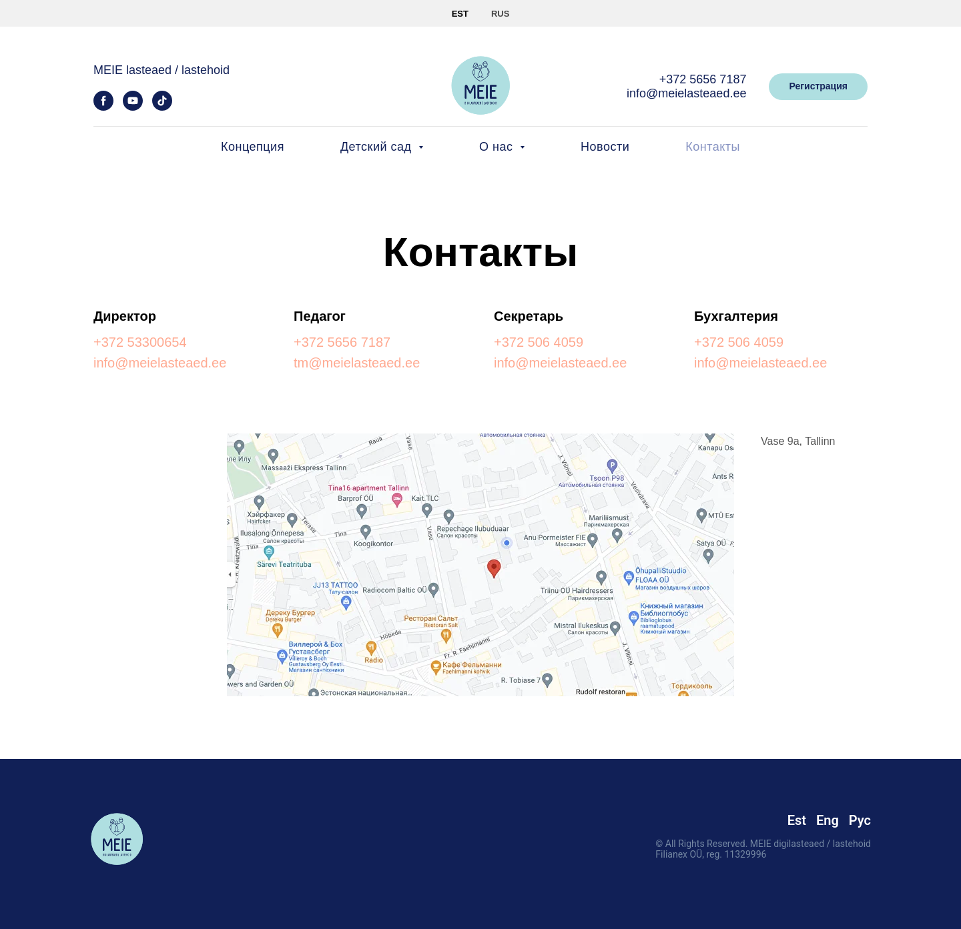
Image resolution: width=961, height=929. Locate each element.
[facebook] (103, 107)
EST (460, 14)
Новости (605, 146)
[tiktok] (162, 107)
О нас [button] (498, 146)
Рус (860, 820)
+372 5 (114, 342)
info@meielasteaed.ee (686, 93)
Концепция (252, 146)
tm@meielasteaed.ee (357, 362)
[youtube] (133, 107)
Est (796, 820)
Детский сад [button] (377, 146)
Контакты (712, 146)
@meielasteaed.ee (571, 362)
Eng (827, 820)
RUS (500, 14)
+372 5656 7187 (703, 79)
